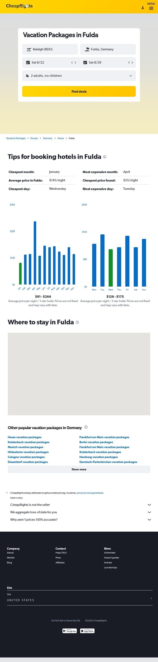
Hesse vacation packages (24, 437)
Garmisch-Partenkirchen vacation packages (108, 462)
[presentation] (105, 157)
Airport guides (111, 557)
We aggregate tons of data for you (81, 512)
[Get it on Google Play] (69, 631)
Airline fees (109, 552)
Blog (9, 562)
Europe (34, 138)
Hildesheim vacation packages (28, 452)
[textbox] (50, 49)
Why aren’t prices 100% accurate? (81, 519)
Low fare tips (110, 567)
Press (58, 557)
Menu (151, 6)
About (10, 552)
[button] (29, 49)
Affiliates (60, 562)
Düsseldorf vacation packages (28, 462)
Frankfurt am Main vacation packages (104, 437)
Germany (47, 138)
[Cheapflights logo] (19, 6)
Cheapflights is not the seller (81, 504)
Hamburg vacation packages (98, 457)
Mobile (10, 557)
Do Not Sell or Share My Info (65, 620)
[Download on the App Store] (87, 631)
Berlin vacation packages (96, 442)
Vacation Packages (16, 138)
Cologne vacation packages (26, 457)
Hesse (60, 138)
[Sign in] (142, 8)
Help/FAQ (61, 552)
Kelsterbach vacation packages (28, 442)
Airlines (108, 562)
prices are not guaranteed (90, 492)
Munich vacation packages (25, 447)
